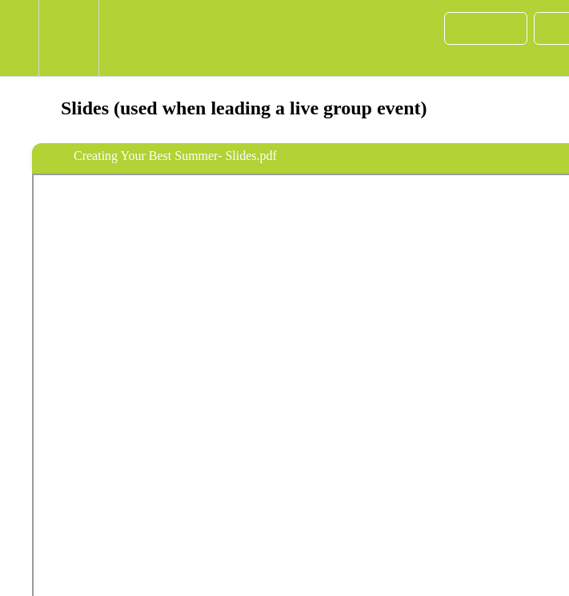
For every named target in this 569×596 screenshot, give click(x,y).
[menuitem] (68, 38)
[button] (19, 38)
